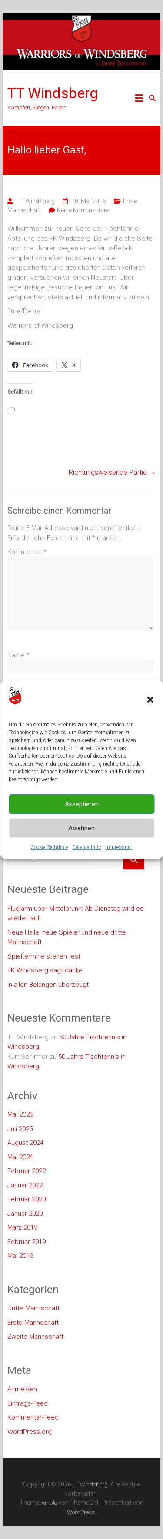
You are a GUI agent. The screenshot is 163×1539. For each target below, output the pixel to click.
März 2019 (22, 1227)
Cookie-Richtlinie (49, 847)
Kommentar (27, 552)
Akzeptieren (82, 804)
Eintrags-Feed (27, 1403)
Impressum (119, 847)
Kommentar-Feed (33, 1417)
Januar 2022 (25, 1185)
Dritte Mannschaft (33, 1308)
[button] (150, 699)
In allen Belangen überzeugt (48, 984)
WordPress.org (29, 1432)
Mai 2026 (20, 1114)
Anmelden (22, 1389)
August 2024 (25, 1143)
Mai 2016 (20, 1256)
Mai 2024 (20, 1157)
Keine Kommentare (83, 210)
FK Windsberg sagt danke (45, 970)
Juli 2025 (20, 1129)
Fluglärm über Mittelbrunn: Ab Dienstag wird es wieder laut (75, 913)
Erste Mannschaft (33, 1323)
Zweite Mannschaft (35, 1336)
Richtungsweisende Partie (112, 472)
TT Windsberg (52, 93)
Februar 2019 (26, 1242)
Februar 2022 (26, 1171)
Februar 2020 (26, 1199)
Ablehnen (81, 828)
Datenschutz (86, 847)
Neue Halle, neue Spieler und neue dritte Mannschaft (66, 937)
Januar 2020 (25, 1213)
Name (18, 655)
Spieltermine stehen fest (43, 956)
